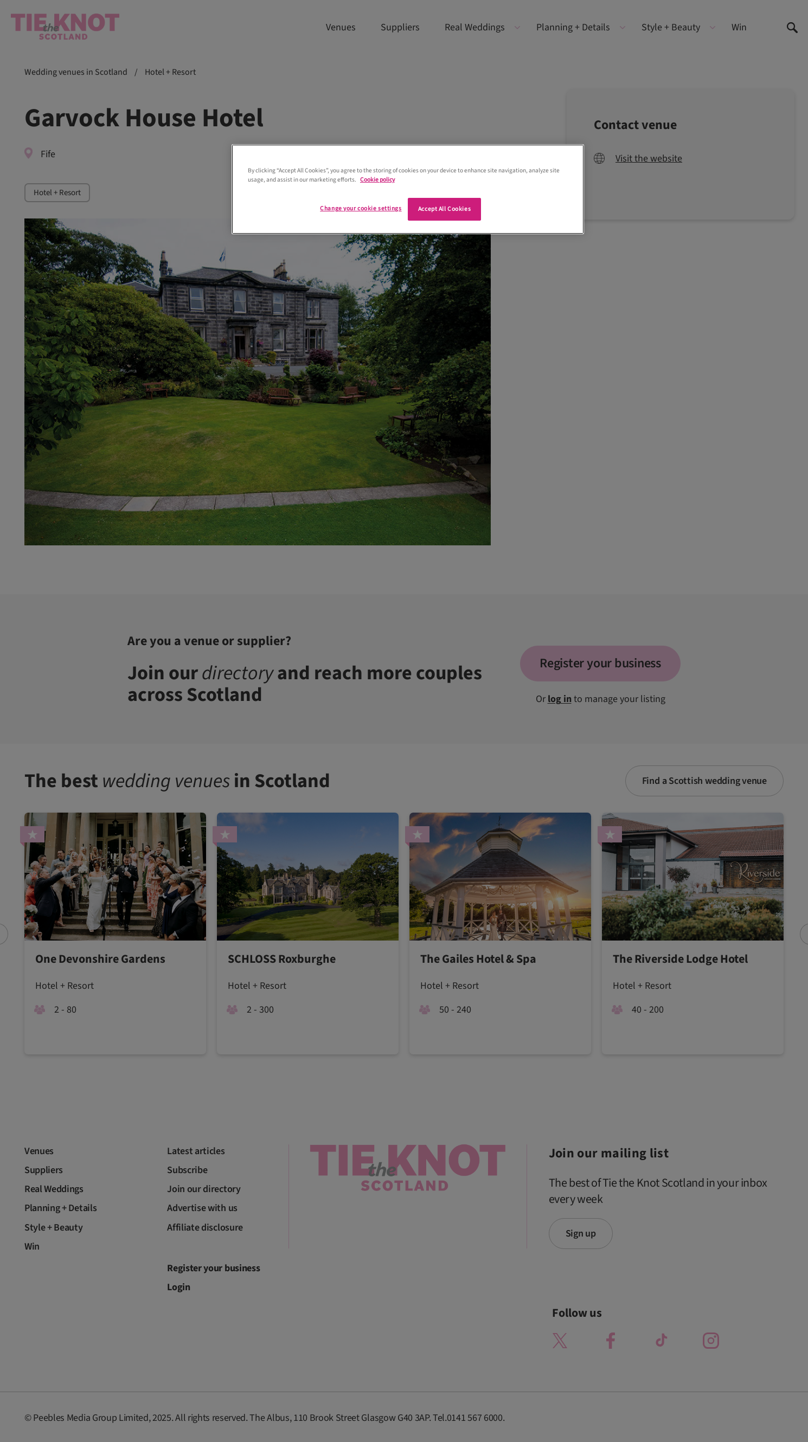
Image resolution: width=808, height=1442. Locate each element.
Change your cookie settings (360, 208)
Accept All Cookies (444, 209)
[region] (408, 189)
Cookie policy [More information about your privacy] (377, 179)
